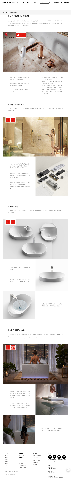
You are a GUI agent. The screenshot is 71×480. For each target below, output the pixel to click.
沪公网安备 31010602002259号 (10, 474)
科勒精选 (16, 2)
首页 (4, 12)
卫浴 (22, 2)
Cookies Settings (22, 467)
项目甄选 (33, 2)
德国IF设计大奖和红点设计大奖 (11, 12)
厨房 (27, 2)
